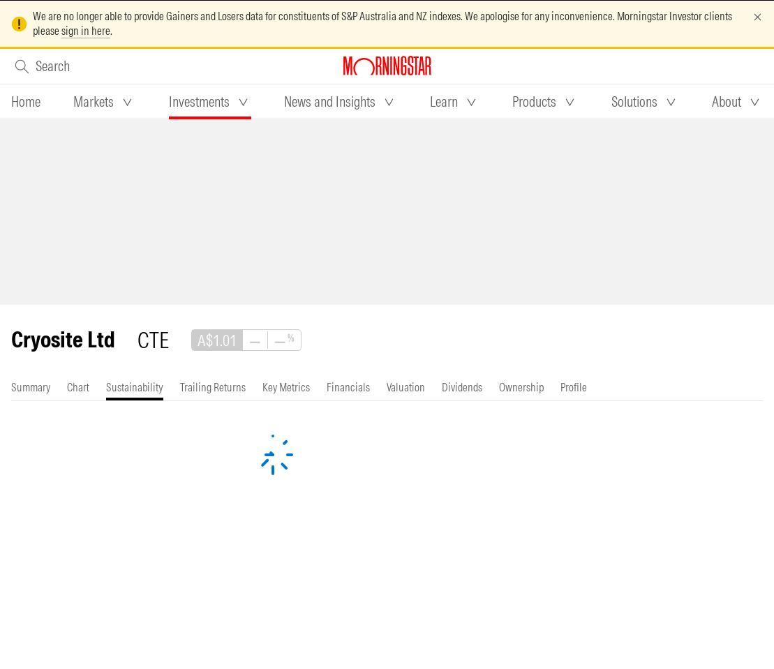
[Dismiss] (757, 17)
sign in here (85, 31)
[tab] (25, 101)
